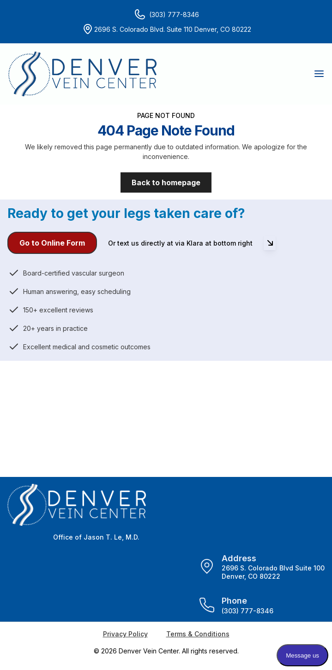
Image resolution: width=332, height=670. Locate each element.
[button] (319, 73)
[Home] (82, 74)
